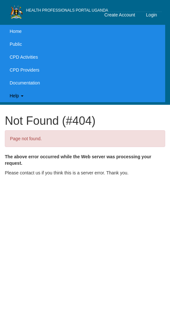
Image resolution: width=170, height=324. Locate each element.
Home (16, 31)
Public (16, 44)
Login (151, 14)
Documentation (25, 82)
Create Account (119, 14)
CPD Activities (24, 57)
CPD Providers (25, 70)
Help (16, 95)
